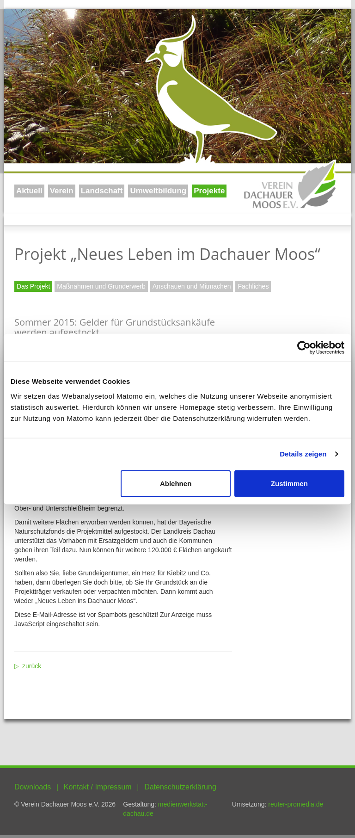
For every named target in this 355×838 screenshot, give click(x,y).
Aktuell (29, 190)
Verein (61, 190)
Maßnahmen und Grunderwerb (101, 286)
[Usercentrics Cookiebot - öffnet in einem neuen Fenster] (303, 348)
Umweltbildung (158, 190)
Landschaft (102, 190)
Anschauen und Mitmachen (192, 286)
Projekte (209, 190)
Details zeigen (303, 454)
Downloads (32, 787)
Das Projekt (33, 286)
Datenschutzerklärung (180, 787)
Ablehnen (175, 483)
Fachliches (253, 286)
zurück (31, 666)
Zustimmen (289, 483)
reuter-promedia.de (295, 804)
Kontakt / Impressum (98, 787)
